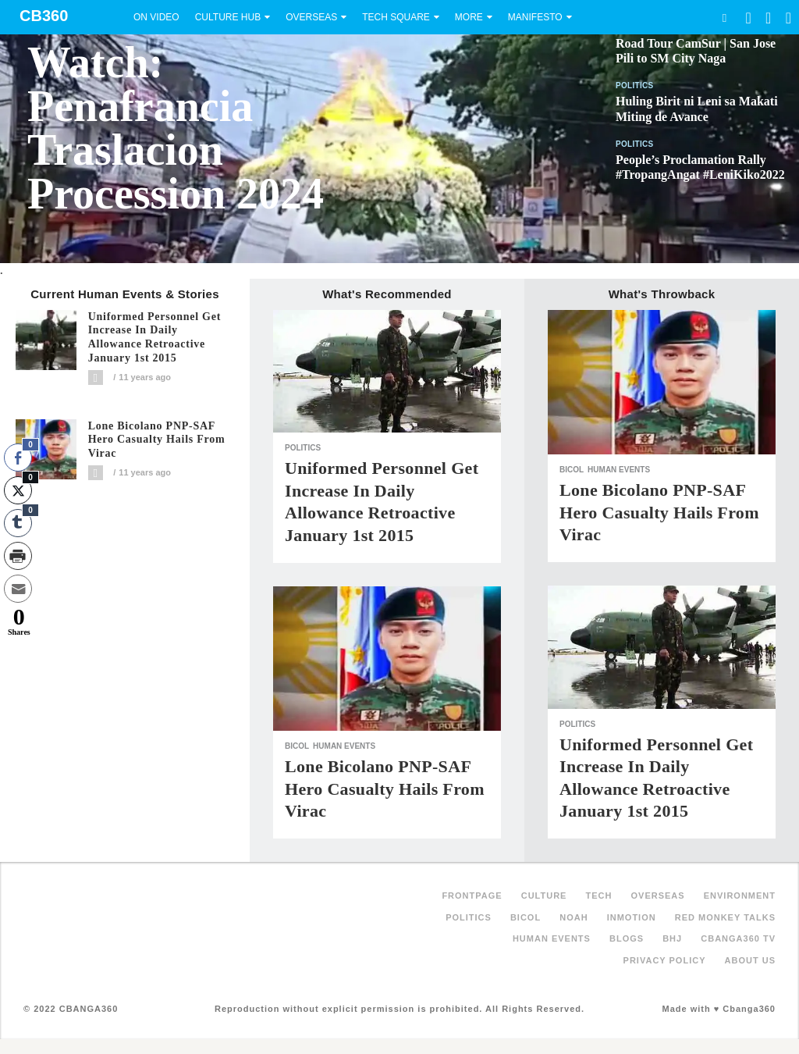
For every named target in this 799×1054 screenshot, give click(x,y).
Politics (635, 85)
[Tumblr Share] (18, 523)
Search (724, 17)
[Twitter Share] (18, 490)
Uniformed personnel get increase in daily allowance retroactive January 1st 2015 (154, 337)
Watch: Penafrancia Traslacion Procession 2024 (175, 128)
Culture (544, 895)
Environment (740, 895)
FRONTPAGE (472, 895)
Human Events (344, 746)
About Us (750, 960)
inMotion (631, 917)
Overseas (311, 17)
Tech (599, 895)
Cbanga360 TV (738, 938)
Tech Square (396, 17)
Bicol (297, 746)
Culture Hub (228, 17)
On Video (156, 17)
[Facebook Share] (18, 457)
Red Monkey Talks (725, 917)
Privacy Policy (664, 960)
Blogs (626, 938)
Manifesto (535, 17)
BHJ (672, 938)
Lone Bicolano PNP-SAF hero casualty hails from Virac (156, 440)
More (469, 17)
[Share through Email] (18, 589)
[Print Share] (18, 556)
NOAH (573, 917)
